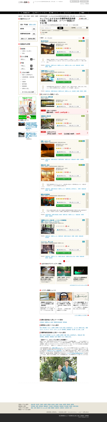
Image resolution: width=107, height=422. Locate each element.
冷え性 (60, 327)
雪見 (84, 335)
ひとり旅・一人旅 (80, 329)
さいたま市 (45, 407)
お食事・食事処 (55, 327)
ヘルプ (79, 412)
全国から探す (32, 24)
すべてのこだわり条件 (28, 92)
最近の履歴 (84, 1)
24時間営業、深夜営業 (28, 77)
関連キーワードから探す (24, 409)
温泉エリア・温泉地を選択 (28, 38)
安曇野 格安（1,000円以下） (71, 188)
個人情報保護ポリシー (63, 415)
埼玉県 (37, 404)
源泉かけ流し (82, 327)
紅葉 (56, 336)
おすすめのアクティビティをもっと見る (78, 285)
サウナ (51, 329)
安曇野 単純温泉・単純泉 (57, 214)
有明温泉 (65, 322)
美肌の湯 (80, 335)
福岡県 (72, 404)
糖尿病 (59, 336)
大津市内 (67, 407)
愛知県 (68, 404)
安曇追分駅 (78, 65)
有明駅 (82, 65)
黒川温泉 (66, 406)
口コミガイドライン (72, 412)
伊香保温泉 (56, 406)
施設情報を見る (62, 51)
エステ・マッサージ (44, 329)
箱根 (37, 406)
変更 (34, 29)
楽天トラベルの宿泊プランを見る (63, 54)
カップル (76, 327)
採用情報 (87, 415)
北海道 (60, 404)
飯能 (49, 407)
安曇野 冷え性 (53, 65)
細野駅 (46, 66)
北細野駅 (82, 159)
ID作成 (87, 3)
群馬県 (49, 404)
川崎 (35, 407)
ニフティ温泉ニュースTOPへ (81, 315)
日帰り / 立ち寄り (27, 51)
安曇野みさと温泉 (49, 322)
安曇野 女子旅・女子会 (70, 256)
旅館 (87, 327)
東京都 (53, 404)
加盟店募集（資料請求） (52, 412)
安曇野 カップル (60, 65)
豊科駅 (81, 91)
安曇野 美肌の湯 (54, 91)
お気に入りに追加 (75, 51)
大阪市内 (57, 407)
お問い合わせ (86, 412)
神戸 (71, 407)
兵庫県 (45, 404)
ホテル (49, 327)
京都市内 (62, 407)
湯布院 (70, 406)
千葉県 (41, 404)
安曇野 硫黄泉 (48, 214)
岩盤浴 (24, 81)
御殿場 (52, 407)
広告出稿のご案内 (63, 412)
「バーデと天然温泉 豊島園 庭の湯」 (75, 353)
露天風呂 (45, 327)
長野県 (64, 404)
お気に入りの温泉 (74, 1)
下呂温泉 (51, 406)
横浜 (32, 407)
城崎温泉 (46, 406)
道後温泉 (61, 406)
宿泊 (41, 327)
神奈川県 (33, 404)
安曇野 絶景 (60, 236)
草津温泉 (33, 406)
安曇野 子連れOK (67, 236)
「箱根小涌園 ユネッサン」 (57, 347)
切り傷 (73, 329)
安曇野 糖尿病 (61, 159)
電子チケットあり (46, 30)
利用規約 (82, 415)
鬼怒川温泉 (75, 406)
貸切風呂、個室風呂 (66, 329)
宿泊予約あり (65, 30)
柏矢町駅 (74, 91)
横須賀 (38, 407)
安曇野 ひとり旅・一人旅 (70, 65)
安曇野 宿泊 (47, 65)
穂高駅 (50, 66)
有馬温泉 (41, 406)
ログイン (82, 3)
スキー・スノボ (57, 329)
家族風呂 (52, 336)
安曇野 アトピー (71, 214)
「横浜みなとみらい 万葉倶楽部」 (54, 350)
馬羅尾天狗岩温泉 (58, 322)
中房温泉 (42, 322)
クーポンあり (56, 30)
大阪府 (56, 404)
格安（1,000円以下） (68, 327)
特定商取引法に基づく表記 (74, 415)
